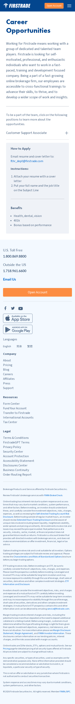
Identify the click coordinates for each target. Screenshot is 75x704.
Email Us (9, 279)
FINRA (62, 691)
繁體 (30, 346)
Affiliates (9, 379)
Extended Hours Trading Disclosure (34, 520)
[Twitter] (13, 308)
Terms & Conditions (16, 438)
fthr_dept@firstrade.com (27, 161)
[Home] (17, 6)
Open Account (54, 5)
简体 (19, 346)
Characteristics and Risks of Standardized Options (38, 556)
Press (6, 383)
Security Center (13, 452)
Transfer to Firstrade (16, 413)
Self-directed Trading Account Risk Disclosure (36, 515)
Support (8, 388)
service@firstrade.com (58, 608)
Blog (6, 370)
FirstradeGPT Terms (16, 442)
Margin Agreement (24, 633)
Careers (8, 374)
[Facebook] (5, 308)
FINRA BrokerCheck (53, 495)
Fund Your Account (15, 408)
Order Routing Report (17, 475)
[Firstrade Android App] (18, 329)
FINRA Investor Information (51, 633)
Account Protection (16, 456)
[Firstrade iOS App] (18, 318)
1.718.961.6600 (14, 270)
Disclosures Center (15, 465)
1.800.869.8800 (14, 256)
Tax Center (10, 422)
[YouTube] (20, 308)
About (7, 360)
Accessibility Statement (18, 461)
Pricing (7, 365)
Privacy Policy (12, 447)
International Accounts (18, 417)
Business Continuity (16, 470)
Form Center (11, 404)
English (7, 346)
